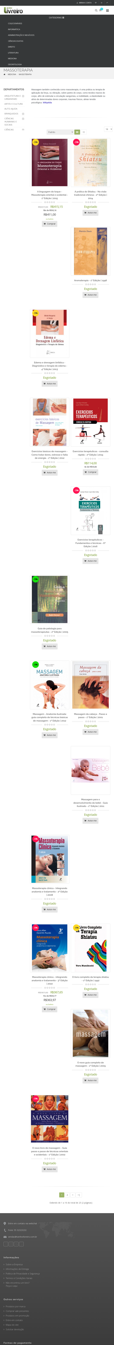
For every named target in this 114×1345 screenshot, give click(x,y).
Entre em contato (14, 1320)
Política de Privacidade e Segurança (23, 1273)
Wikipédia (47, 102)
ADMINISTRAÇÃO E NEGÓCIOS (21, 35)
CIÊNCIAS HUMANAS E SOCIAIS (10, 121)
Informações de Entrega (17, 1269)
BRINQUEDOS (11, 113)
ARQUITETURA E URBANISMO (12, 97)
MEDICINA (12, 58)
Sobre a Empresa (14, 1264)
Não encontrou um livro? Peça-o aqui (16, 1284)
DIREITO (11, 46)
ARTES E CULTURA (13, 103)
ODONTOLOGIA (15, 64)
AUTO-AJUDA (10, 108)
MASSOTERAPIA (25, 74)
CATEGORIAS (57, 17)
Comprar (50, 223)
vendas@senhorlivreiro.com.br (22, 1236)
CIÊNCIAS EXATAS (15, 41)
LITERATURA (13, 52)
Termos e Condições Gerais (19, 1278)
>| (79, 1194)
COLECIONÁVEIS (15, 23)
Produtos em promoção (17, 1315)
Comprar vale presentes (17, 1311)
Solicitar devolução (15, 1329)
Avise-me (90, 212)
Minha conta (84, 2)
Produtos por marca (15, 1306)
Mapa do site (12, 1324)
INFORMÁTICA (14, 29)
